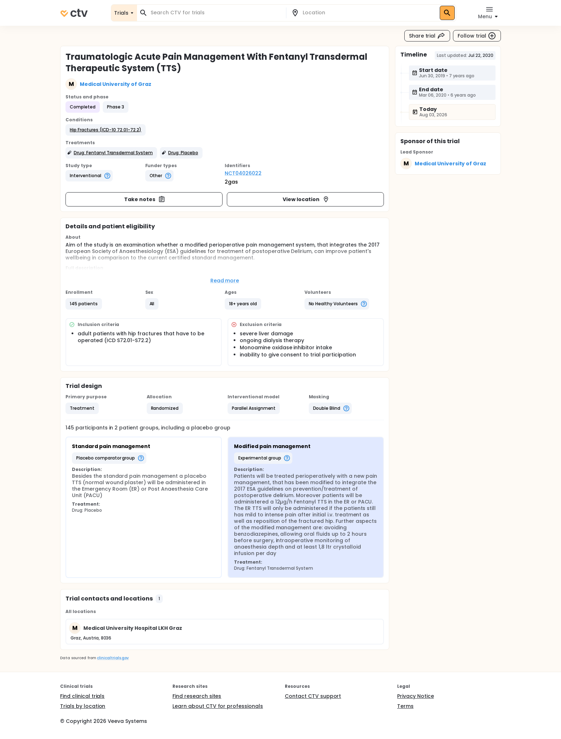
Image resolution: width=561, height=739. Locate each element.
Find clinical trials (82, 696)
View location (306, 199)
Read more (224, 280)
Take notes (144, 199)
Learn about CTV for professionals (217, 706)
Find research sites (196, 696)
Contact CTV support (313, 696)
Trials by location (82, 706)
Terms (405, 706)
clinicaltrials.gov (112, 658)
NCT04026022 (243, 173)
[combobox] (216, 12)
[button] (105, 130)
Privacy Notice (415, 696)
